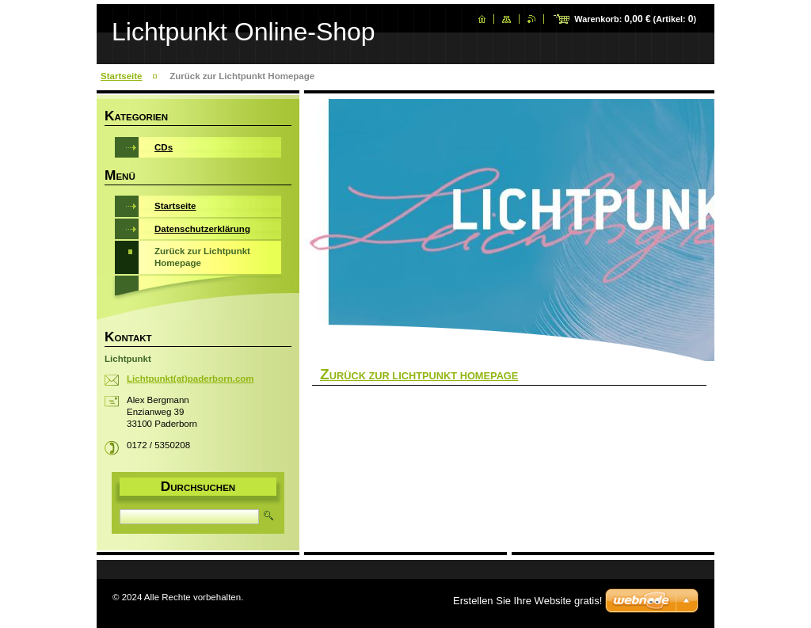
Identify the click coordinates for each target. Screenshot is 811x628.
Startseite (121, 76)
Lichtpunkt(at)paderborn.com (190, 378)
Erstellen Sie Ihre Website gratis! (527, 601)
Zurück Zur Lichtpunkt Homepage (419, 376)
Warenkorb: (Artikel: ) (635, 19)
